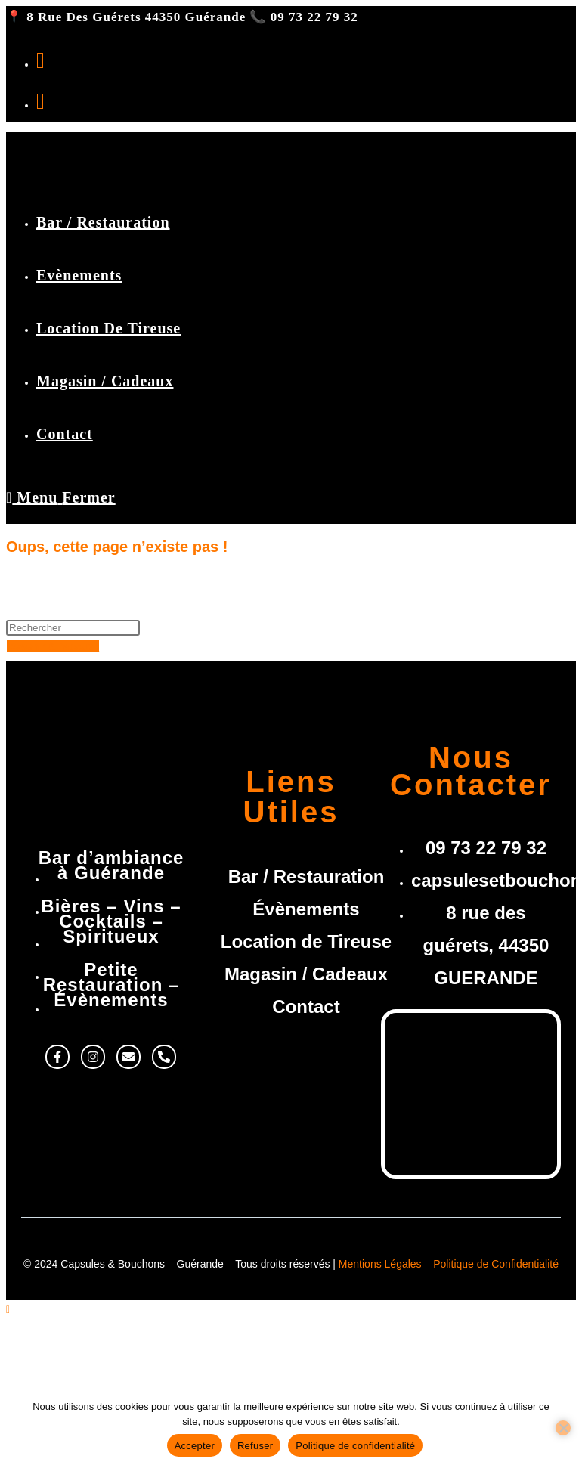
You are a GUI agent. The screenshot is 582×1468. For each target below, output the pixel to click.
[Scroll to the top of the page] (8, 1309)
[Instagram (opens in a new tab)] (40, 100)
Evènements (69, 1360)
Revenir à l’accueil (53, 646)
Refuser (255, 1445)
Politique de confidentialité (355, 1445)
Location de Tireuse (89, 1380)
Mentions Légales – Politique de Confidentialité (449, 1264)
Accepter (195, 1445)
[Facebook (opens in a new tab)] (40, 60)
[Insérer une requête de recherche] (73, 628)
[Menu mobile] (61, 497)
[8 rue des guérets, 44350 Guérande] (471, 1091)
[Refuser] (563, 1427)
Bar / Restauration (85, 1339)
